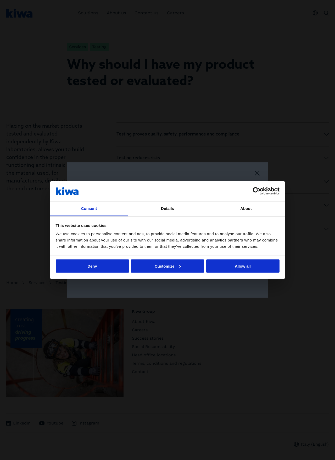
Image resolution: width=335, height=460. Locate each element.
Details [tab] (167, 208)
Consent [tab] (89, 208)
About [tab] (246, 208)
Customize (168, 266)
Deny (92, 266)
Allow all (243, 266)
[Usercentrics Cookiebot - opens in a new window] (257, 191)
